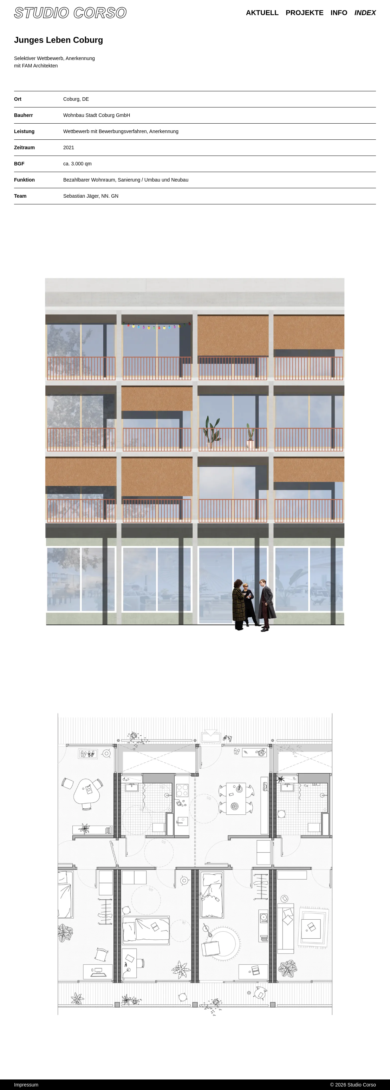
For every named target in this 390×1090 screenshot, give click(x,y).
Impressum (26, 1084)
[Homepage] (70, 12)
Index (365, 13)
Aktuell (262, 13)
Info (339, 13)
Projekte (305, 13)
